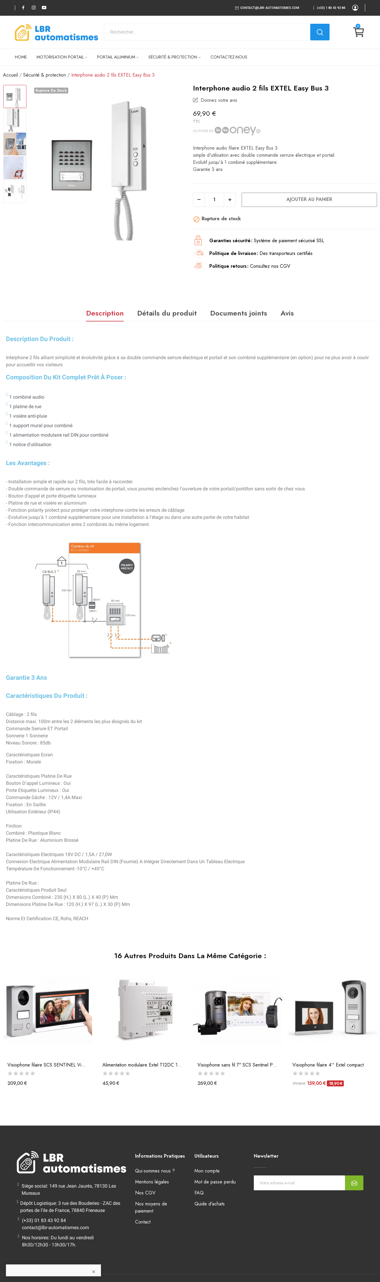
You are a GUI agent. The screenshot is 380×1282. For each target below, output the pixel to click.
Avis (287, 313)
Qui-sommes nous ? (155, 1170)
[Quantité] (214, 200)
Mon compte (207, 1170)
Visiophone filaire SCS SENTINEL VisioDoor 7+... (47, 1065)
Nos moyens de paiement (151, 1207)
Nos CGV (145, 1192)
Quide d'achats (209, 1203)
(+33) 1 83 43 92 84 (331, 8)
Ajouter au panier (309, 199)
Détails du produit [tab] (167, 313)
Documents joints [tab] (238, 313)
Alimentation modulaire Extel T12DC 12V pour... (142, 1065)
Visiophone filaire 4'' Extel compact (328, 1065)
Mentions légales (152, 1181)
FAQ (199, 1192)
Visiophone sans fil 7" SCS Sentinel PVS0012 (237, 1065)
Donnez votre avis (218, 100)
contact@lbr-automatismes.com (269, 8)
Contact (143, 1221)
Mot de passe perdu (215, 1181)
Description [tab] (105, 313)
